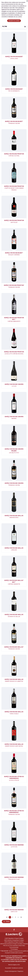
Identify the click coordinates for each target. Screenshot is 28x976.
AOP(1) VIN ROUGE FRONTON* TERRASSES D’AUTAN (14, 275)
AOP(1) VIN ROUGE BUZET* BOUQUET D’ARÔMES (14, 242)
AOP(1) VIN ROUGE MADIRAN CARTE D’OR (14, 899)
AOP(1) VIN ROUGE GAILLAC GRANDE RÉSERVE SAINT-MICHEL (14, 734)
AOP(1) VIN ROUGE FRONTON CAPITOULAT (14, 210)
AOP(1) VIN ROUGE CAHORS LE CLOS (14, 374)
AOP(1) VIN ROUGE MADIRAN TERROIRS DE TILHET (14, 867)
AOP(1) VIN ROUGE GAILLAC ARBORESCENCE (14, 505)
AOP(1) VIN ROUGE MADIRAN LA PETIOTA (14, 834)
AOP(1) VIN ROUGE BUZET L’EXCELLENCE (14, 46)
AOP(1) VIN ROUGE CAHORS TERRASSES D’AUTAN (14, 473)
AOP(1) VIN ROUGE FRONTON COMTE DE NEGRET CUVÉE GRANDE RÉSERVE (14, 177)
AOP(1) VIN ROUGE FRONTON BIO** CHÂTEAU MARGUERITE (14, 308)
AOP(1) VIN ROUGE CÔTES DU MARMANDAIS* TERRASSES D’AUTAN (14, 801)
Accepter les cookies (14, 21)
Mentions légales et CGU (14, 965)
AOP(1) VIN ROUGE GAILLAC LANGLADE (14, 537)
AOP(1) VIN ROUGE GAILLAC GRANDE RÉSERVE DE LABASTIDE (14, 669)
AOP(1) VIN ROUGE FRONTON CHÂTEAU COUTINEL (14, 143)
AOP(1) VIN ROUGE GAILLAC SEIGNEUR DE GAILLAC (14, 604)
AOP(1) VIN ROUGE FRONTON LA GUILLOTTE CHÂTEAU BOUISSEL (14, 341)
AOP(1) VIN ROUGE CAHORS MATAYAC (14, 406)
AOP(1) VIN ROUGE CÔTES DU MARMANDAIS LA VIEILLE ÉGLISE (14, 767)
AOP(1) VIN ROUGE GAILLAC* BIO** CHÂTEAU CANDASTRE (14, 571)
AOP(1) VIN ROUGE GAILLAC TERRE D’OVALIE (14, 701)
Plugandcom (20, 971)
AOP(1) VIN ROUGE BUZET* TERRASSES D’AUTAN (14, 111)
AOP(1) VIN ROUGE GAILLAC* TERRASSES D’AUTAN (14, 636)
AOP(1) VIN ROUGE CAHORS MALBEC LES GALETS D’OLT (14, 439)
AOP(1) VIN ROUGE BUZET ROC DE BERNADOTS (14, 78)
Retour (7, 921)
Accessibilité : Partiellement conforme (14, 968)
